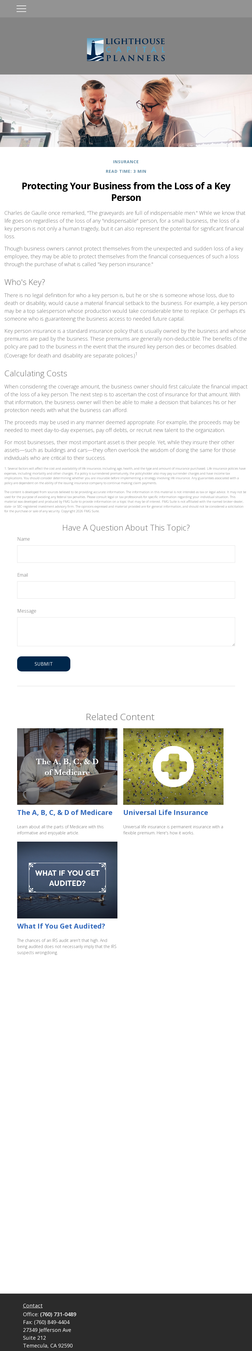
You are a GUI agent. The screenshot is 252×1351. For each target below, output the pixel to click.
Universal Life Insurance (165, 812)
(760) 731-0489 (58, 1314)
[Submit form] (43, 663)
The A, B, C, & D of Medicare (64, 812)
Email (22, 575)
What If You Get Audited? (61, 926)
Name (23, 539)
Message (26, 611)
